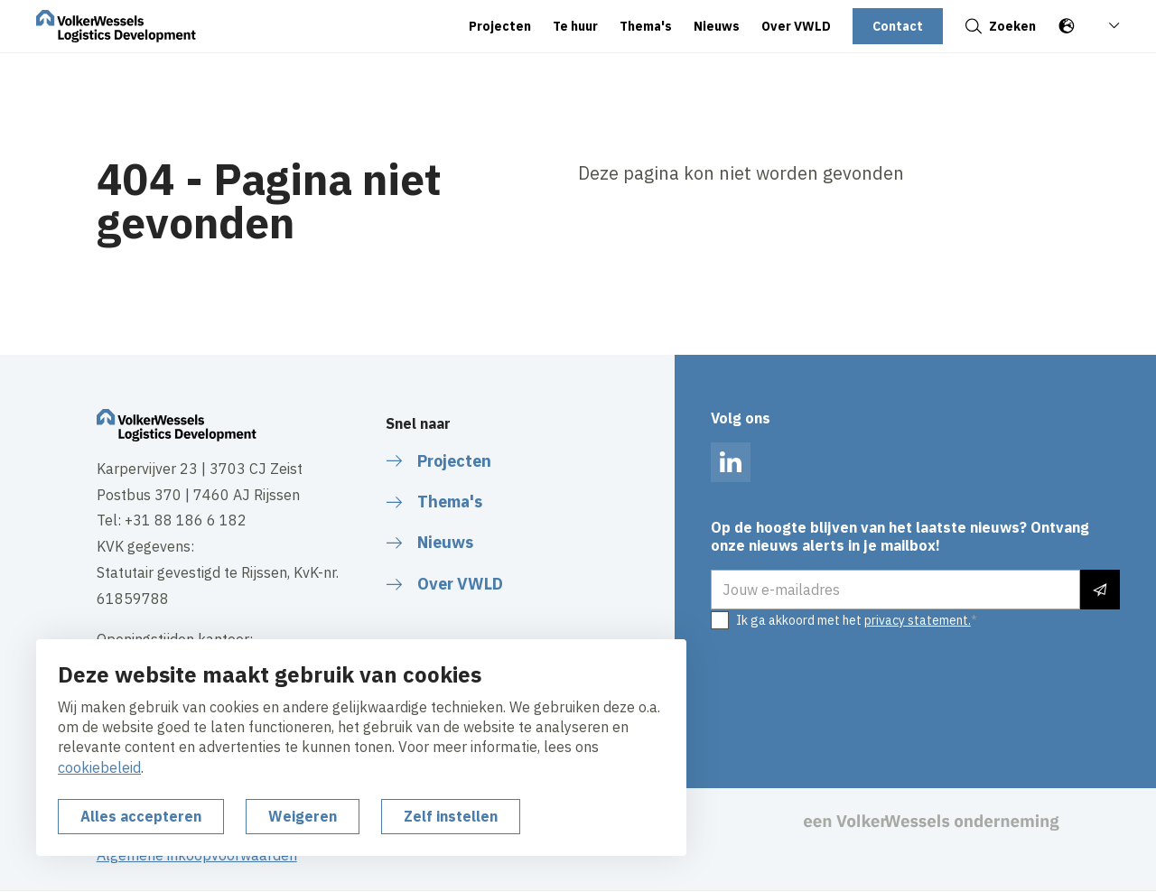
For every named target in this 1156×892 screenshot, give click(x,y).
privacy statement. (917, 620)
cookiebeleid (99, 767)
